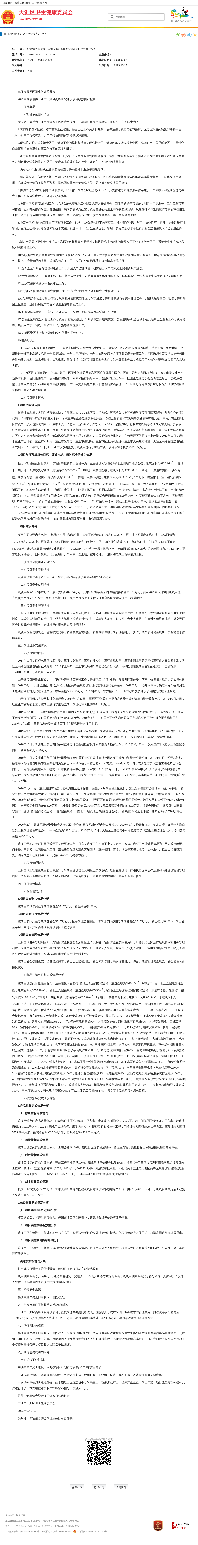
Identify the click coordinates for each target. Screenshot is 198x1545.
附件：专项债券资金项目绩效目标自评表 (47, 1418)
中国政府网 (6, 2)
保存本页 (77, 1487)
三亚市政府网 (39, 2)
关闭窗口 (121, 1487)
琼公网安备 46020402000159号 (89, 1531)
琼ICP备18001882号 (29, 1531)
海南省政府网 (22, 2)
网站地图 (9, 1515)
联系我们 (20, 1515)
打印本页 (99, 1487)
